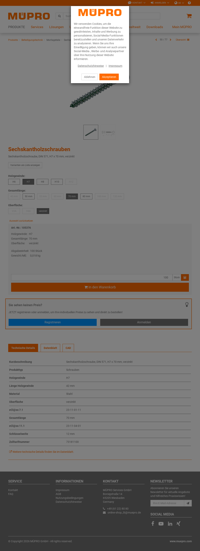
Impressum (115, 65)
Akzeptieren (109, 76)
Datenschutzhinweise (91, 65)
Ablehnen (89, 76)
